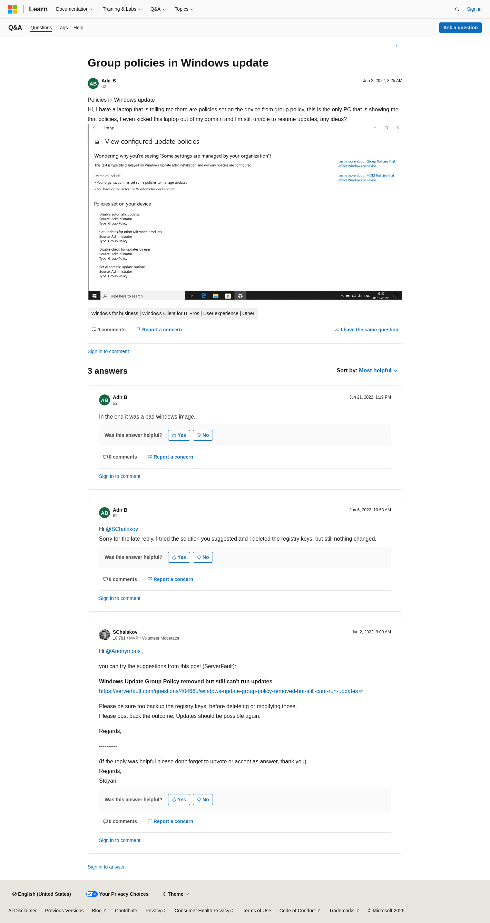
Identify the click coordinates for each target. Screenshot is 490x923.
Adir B (108, 80)
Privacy (153, 910)
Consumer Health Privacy (202, 910)
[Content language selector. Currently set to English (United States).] (41, 894)
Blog (97, 910)
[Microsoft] (12, 9)
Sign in (474, 9)
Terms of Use (257, 910)
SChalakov (125, 632)
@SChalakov (122, 529)
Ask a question (460, 27)
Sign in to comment (108, 351)
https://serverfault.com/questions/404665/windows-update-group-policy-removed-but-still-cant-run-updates (228, 691)
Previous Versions (64, 910)
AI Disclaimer (22, 910)
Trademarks (341, 910)
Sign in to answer (106, 867)
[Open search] (457, 9)
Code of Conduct (298, 910)
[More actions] (396, 45)
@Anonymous (124, 651)
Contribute (126, 910)
